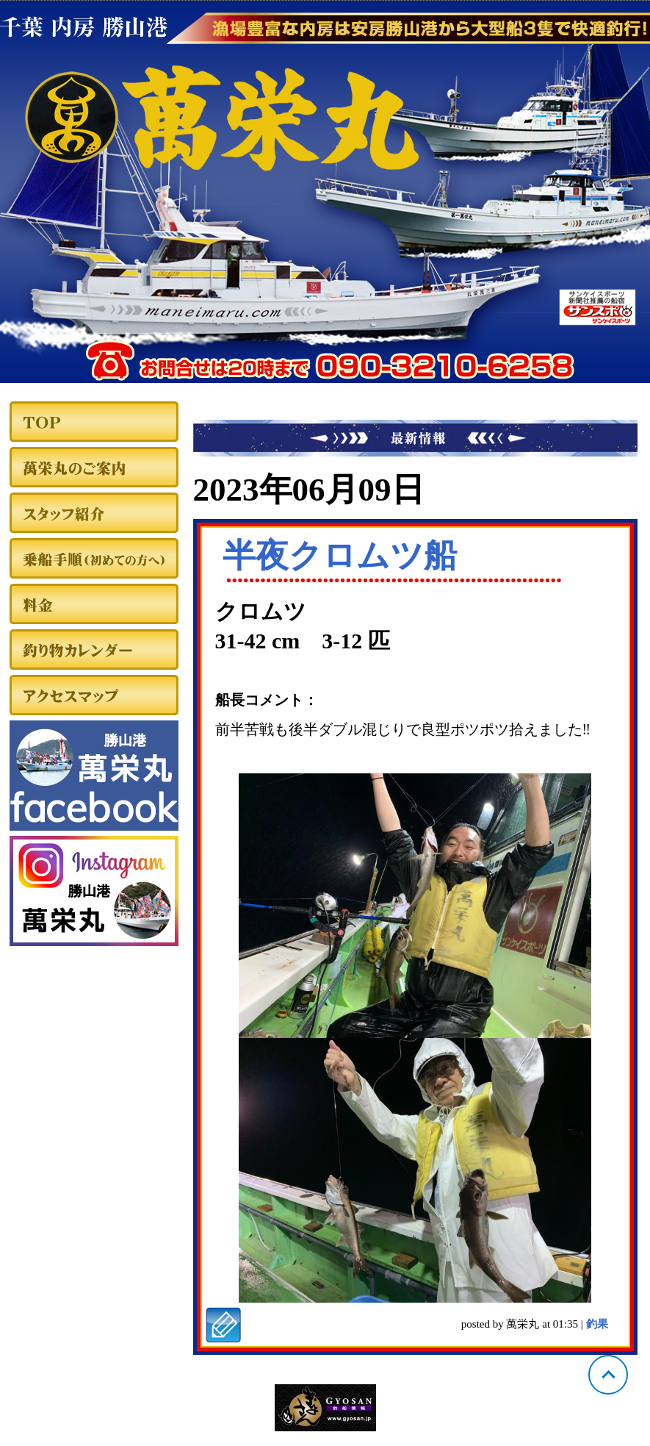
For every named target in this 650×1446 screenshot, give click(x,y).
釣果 (597, 1324)
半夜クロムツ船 (340, 555)
